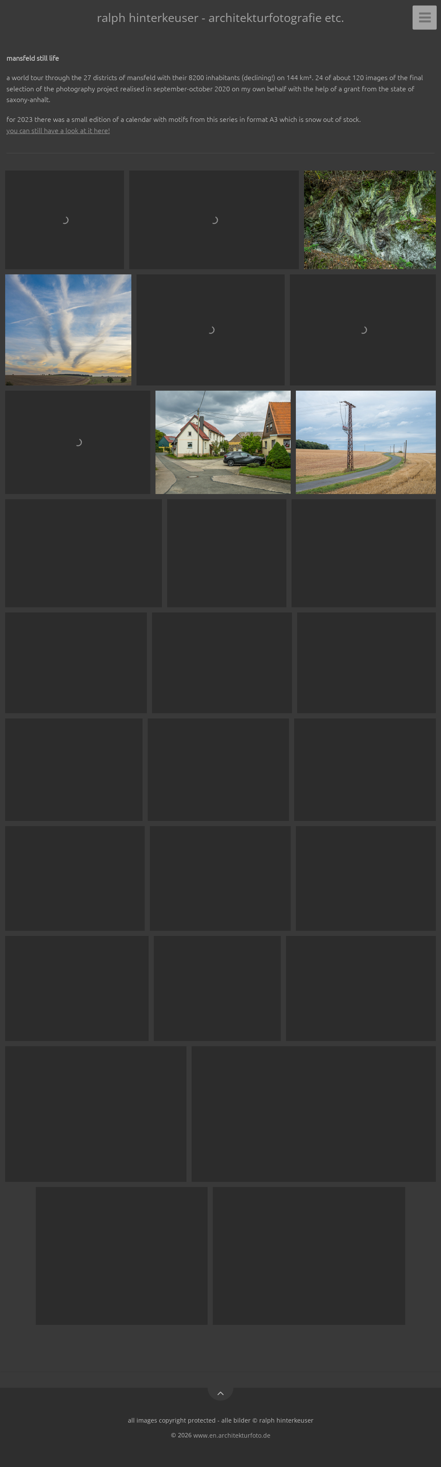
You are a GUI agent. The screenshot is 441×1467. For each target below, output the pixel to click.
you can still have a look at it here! (58, 130)
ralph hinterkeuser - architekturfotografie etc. (220, 17)
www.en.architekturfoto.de (231, 1435)
